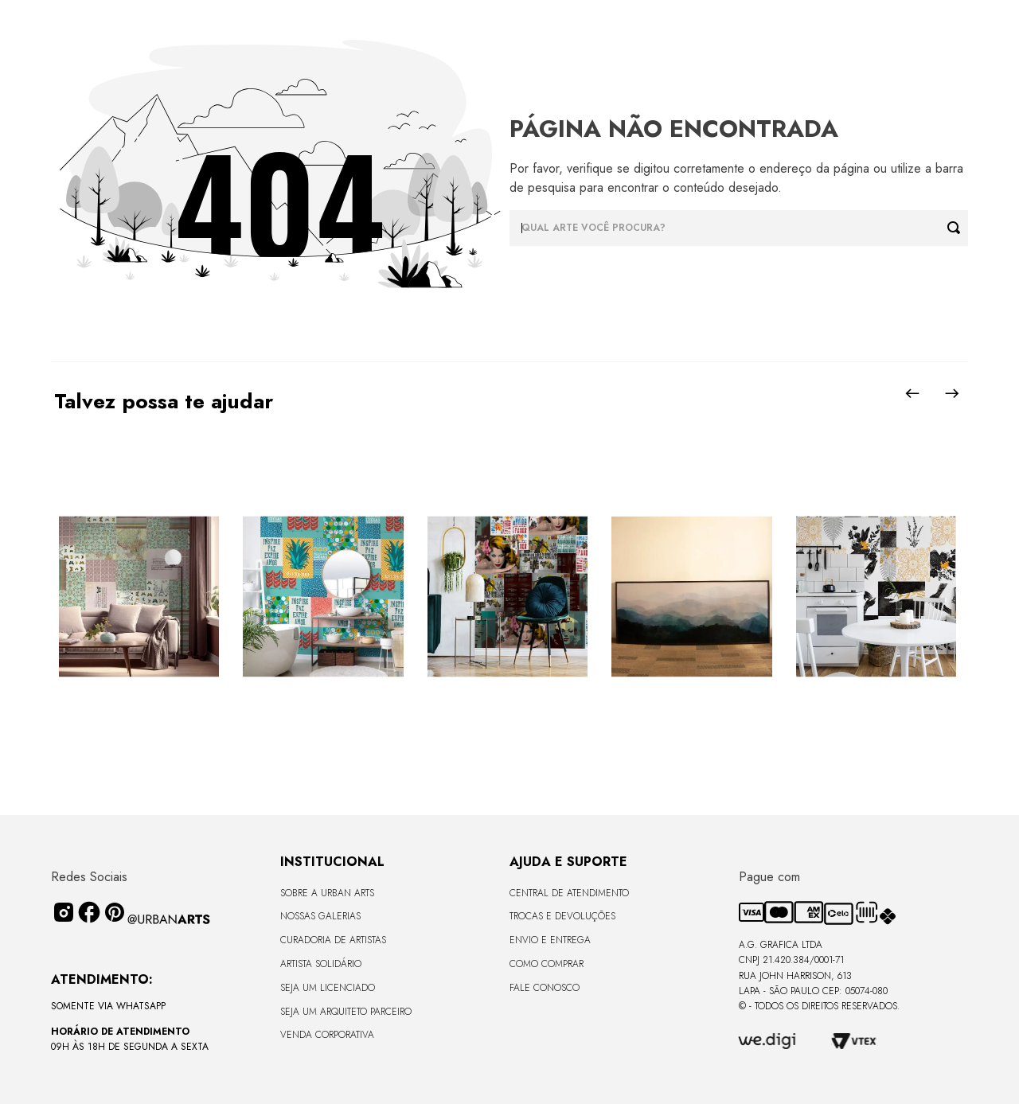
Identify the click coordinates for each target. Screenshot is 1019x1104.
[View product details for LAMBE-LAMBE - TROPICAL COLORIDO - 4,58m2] (323, 598)
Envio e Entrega (550, 940)
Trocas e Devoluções (562, 916)
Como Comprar (547, 964)
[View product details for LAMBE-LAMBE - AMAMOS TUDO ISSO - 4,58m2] (508, 598)
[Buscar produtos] (957, 228)
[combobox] (739, 228)
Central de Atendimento (569, 893)
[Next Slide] (952, 393)
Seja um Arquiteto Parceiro (346, 1012)
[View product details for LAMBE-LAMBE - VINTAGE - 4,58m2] (139, 598)
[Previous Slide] (912, 393)
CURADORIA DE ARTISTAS (333, 940)
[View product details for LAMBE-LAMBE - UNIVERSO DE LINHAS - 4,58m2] (876, 598)
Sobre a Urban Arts (327, 893)
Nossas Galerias (320, 916)
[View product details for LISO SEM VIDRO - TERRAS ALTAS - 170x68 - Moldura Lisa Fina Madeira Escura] (691, 598)
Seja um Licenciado (327, 988)
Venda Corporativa (327, 1035)
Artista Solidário (320, 964)
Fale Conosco (545, 988)
